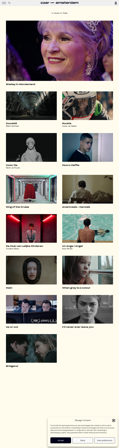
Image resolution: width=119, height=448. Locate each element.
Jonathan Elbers (12, 249)
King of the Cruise (17, 207)
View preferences (104, 440)
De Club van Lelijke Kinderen (24, 246)
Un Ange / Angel (72, 246)
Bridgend (12, 366)
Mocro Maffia (70, 165)
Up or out (12, 327)
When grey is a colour (76, 288)
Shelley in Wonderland (20, 84)
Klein (9, 288)
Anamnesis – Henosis (76, 207)
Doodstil (11, 124)
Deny (82, 440)
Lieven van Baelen (69, 126)
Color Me (11, 165)
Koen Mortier (67, 249)
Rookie (66, 124)
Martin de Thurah (13, 168)
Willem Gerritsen (12, 126)
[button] (113, 420)
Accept (61, 440)
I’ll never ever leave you (78, 327)
